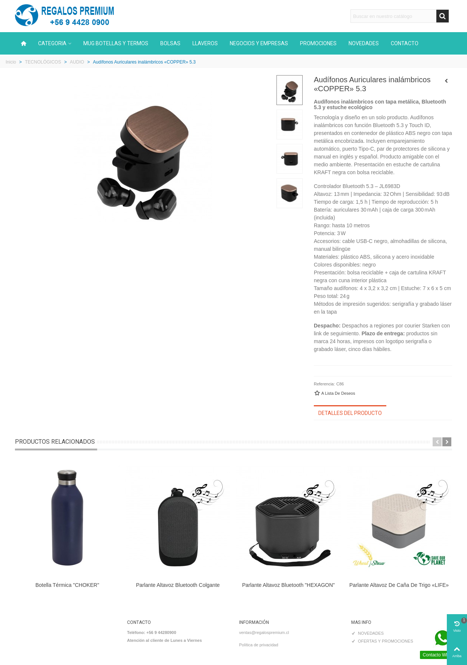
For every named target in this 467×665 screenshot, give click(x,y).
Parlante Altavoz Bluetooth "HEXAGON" (288, 585)
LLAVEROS (205, 43)
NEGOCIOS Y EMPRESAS (259, 43)
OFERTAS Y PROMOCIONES (382, 641)
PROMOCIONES (318, 43)
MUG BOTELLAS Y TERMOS (115, 43)
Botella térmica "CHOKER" (67, 585)
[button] (437, 441)
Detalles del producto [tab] (350, 413)
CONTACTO (404, 43)
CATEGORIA (52, 43)
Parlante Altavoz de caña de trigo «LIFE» (399, 585)
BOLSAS (170, 43)
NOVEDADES (364, 43)
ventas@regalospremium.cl (264, 632)
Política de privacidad (258, 645)
